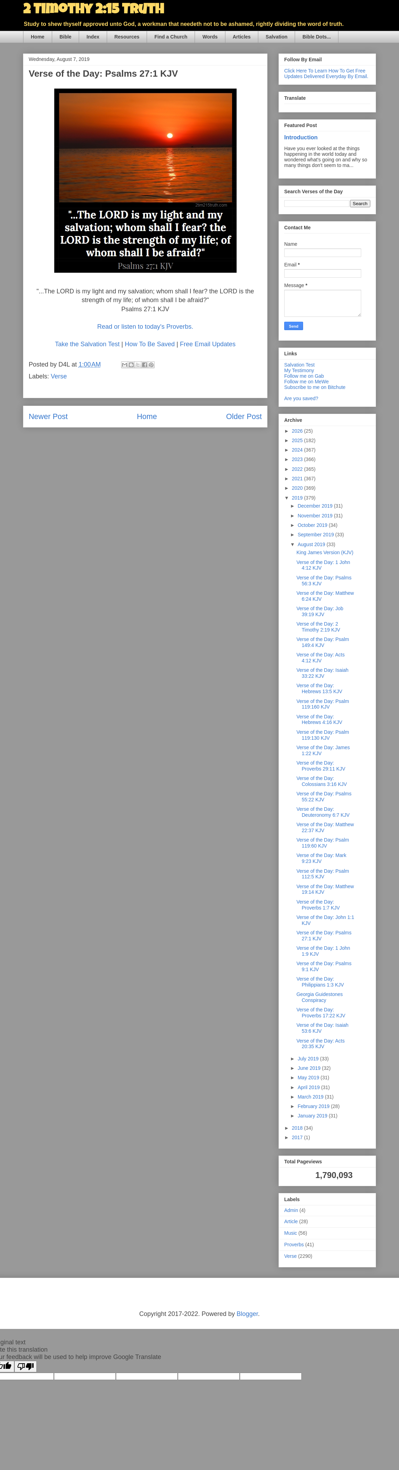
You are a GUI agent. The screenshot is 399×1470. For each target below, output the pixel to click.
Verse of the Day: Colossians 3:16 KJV (321, 781)
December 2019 (316, 506)
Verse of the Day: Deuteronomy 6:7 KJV (323, 812)
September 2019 (316, 534)
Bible (65, 37)
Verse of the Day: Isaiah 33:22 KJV (322, 673)
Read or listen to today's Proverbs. (145, 326)
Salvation (276, 37)
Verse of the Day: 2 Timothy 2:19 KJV (318, 627)
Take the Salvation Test (88, 344)
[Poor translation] (25, 1366)
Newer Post (48, 416)
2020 (298, 488)
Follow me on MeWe (306, 381)
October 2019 (313, 525)
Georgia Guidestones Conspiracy (319, 997)
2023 (298, 459)
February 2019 (314, 1106)
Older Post (244, 416)
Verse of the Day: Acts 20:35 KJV (320, 1044)
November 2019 (316, 515)
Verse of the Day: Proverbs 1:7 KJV (318, 905)
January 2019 (313, 1116)
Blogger (247, 1313)
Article (291, 1221)
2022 (298, 469)
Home (37, 37)
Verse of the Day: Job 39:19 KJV (319, 611)
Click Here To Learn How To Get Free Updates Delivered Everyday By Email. (326, 73)
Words (209, 37)
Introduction (300, 137)
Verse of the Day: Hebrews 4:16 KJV (319, 719)
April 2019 (309, 1087)
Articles (242, 37)
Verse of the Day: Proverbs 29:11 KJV (320, 766)
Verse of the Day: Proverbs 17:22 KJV (320, 1012)
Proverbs (294, 1244)
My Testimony (299, 370)
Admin (291, 1210)
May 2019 (309, 1077)
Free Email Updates (208, 344)
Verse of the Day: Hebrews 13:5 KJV (319, 688)
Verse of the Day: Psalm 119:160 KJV (322, 704)
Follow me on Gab (304, 376)
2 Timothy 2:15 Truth (93, 11)
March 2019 (311, 1097)
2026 (298, 431)
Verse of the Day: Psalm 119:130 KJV (322, 735)
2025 (298, 440)
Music (290, 1233)
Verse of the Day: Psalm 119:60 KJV (322, 843)
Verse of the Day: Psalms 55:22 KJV (323, 796)
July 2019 (309, 1058)
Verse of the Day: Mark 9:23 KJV (321, 858)
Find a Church (170, 37)
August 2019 (312, 544)
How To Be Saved (150, 344)
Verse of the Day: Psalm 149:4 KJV (322, 642)
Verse (59, 376)
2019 (298, 498)
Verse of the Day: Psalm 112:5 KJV (322, 874)
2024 (298, 450)
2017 (298, 1137)
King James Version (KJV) (325, 552)
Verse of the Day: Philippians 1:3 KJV (320, 982)
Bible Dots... (316, 37)
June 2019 (310, 1068)
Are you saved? (301, 398)
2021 (298, 478)
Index (92, 37)
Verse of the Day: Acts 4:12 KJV (320, 657)
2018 (298, 1128)
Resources (127, 37)
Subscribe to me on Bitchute (314, 387)
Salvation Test (299, 365)
